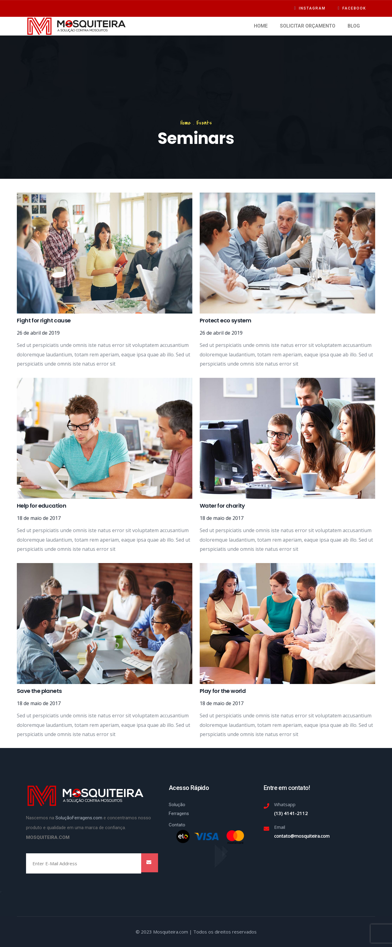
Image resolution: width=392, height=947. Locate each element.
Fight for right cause (43, 320)
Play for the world (223, 691)
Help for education (41, 505)
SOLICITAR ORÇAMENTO (307, 26)
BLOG (354, 26)
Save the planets (39, 691)
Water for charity (222, 505)
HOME (261, 26)
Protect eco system (225, 320)
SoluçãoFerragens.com (78, 818)
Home (185, 123)
